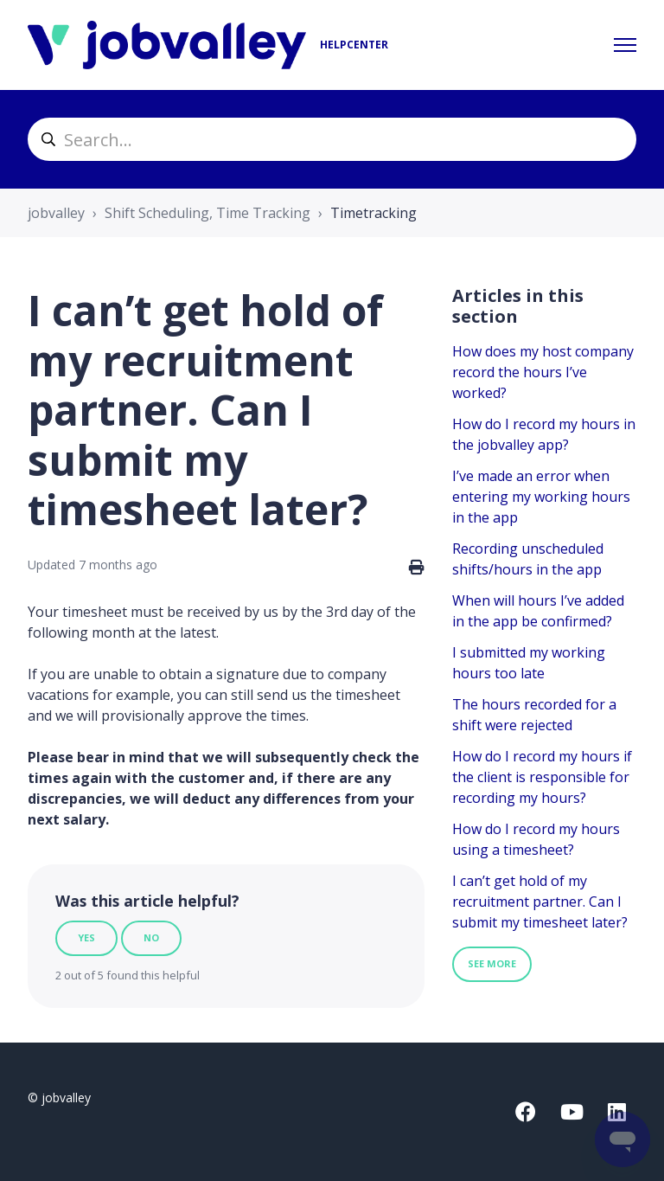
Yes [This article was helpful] (86, 937)
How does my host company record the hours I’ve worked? (543, 372)
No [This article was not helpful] (151, 937)
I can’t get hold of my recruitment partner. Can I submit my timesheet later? (540, 901)
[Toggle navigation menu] (625, 45)
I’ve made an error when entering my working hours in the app (541, 496)
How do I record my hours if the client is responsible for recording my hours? (542, 777)
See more (492, 963)
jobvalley (56, 212)
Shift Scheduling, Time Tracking (207, 212)
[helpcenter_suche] (332, 139)
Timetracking (373, 212)
